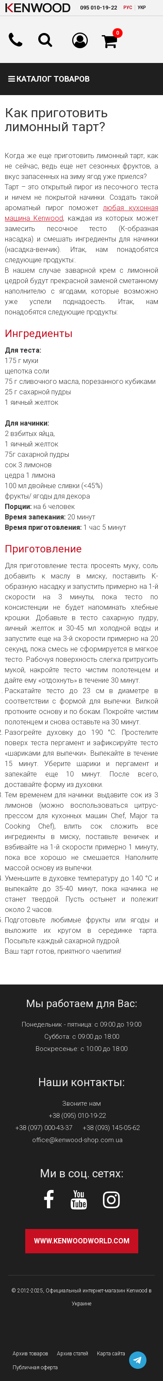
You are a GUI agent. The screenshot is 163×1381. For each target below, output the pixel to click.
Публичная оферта (35, 1367)
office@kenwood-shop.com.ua (77, 1140)
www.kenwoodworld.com (82, 1241)
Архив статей (72, 1354)
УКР (142, 7)
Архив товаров (30, 1354)
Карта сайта (111, 1354)
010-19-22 (98, 7)
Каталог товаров (49, 78)
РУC (127, 7)
